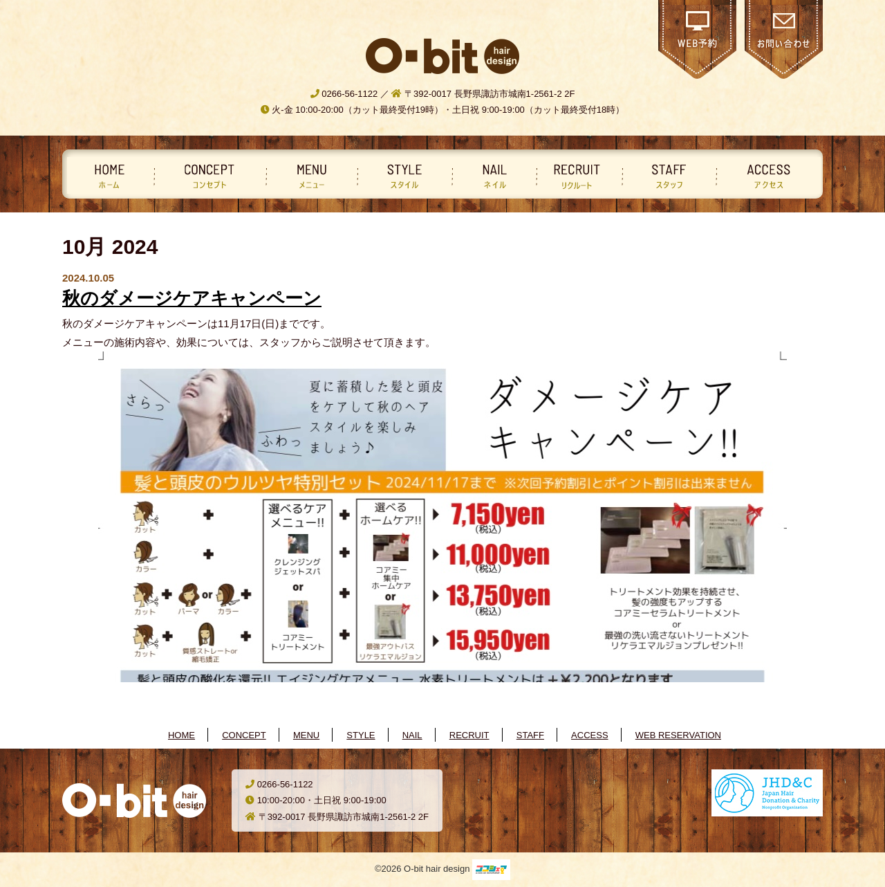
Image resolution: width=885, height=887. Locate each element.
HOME (181, 735)
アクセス (767, 175)
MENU (306, 735)
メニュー (309, 175)
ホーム (109, 175)
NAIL (412, 735)
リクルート (577, 175)
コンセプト (207, 175)
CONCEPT (244, 735)
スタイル (402, 175)
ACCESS (589, 735)
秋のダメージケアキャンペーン (192, 298)
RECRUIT (469, 735)
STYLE (360, 735)
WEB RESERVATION (678, 735)
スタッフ (667, 175)
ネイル (491, 175)
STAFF (530, 735)
